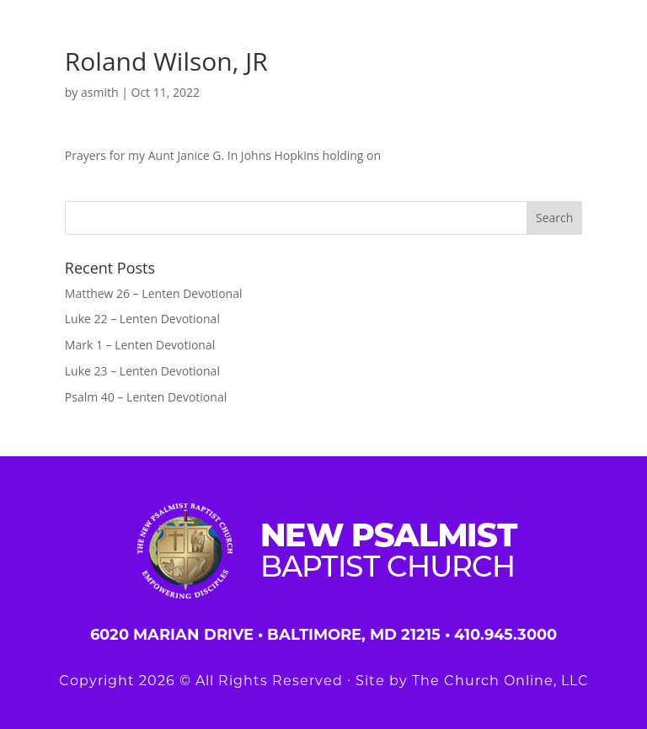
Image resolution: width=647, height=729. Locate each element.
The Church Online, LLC (500, 681)
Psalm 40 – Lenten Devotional (146, 397)
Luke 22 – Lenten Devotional (142, 319)
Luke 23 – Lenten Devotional (142, 371)
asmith (100, 92)
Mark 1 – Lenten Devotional (140, 345)
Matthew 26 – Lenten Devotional (154, 293)
